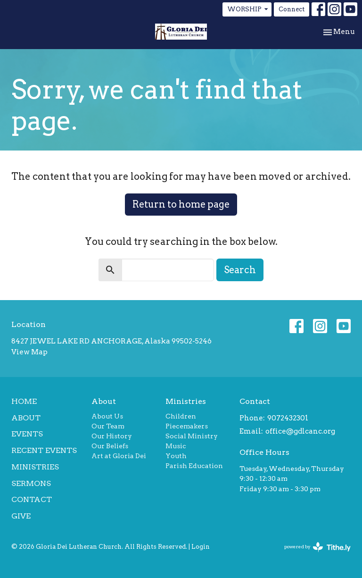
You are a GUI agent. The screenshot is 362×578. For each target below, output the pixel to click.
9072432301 (287, 418)
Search (240, 270)
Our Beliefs (109, 446)
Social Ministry (191, 436)
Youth (176, 456)
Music (175, 446)
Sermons (31, 483)
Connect (291, 9)
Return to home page (181, 204)
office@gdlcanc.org (300, 431)
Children (180, 416)
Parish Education (194, 465)
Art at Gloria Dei (118, 456)
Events (27, 433)
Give (21, 515)
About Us (107, 416)
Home (24, 401)
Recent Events (44, 450)
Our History (111, 436)
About (26, 417)
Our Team (107, 426)
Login (200, 546)
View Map (29, 352)
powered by (317, 547)
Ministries (35, 466)
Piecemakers (186, 426)
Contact (31, 499)
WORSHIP (248, 9)
